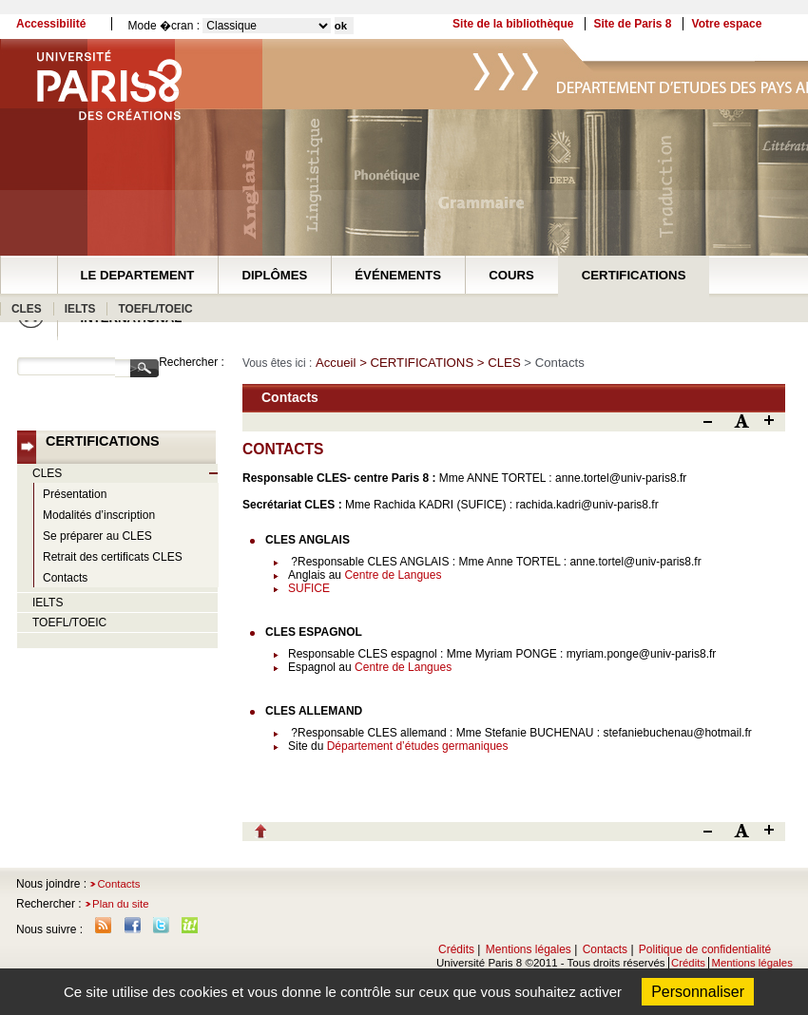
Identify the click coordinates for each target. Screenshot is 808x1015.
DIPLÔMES (274, 275)
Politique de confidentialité (705, 949)
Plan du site (120, 904)
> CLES (500, 362)
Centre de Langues (392, 575)
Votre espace (727, 23)
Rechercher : (191, 362)
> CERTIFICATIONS (418, 362)
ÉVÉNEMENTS (398, 275)
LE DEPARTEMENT (138, 275)
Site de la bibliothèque (512, 23)
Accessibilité (51, 23)
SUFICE (309, 588)
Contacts (118, 884)
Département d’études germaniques (418, 746)
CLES (26, 309)
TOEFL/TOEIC (155, 309)
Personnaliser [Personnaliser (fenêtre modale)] (697, 992)
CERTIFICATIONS (634, 275)
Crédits (456, 949)
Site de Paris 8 (632, 23)
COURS (511, 275)
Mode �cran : (164, 25)
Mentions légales (528, 949)
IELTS (80, 309)
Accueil (336, 362)
